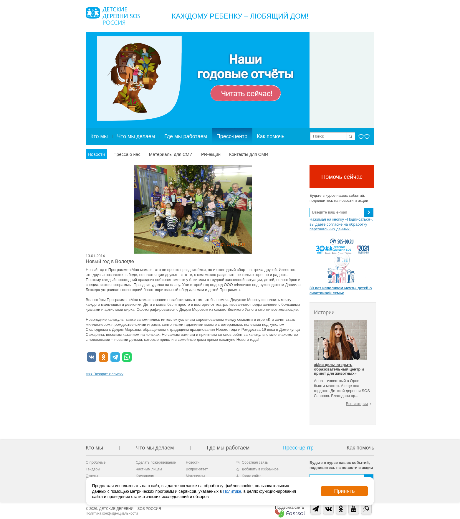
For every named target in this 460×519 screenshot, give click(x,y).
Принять (344, 491)
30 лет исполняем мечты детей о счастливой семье (341, 290)
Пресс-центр (231, 136)
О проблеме (95, 462)
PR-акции (211, 154)
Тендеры (93, 469)
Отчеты (92, 476)
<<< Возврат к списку (104, 374)
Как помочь (270, 136)
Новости (96, 154)
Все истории (357, 403)
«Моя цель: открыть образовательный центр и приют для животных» (339, 369)
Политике (232, 491)
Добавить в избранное (260, 469)
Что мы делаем (136, 136)
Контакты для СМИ (248, 154)
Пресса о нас (126, 154)
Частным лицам (149, 469)
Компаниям (145, 476)
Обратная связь (255, 462)
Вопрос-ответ (197, 469)
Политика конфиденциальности (112, 513)
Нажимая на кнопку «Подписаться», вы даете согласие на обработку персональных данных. (341, 224)
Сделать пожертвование (156, 462)
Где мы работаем (185, 136)
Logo (113, 16)
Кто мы (99, 136)
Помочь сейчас (342, 176)
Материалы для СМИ (171, 154)
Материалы (195, 476)
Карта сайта (252, 476)
